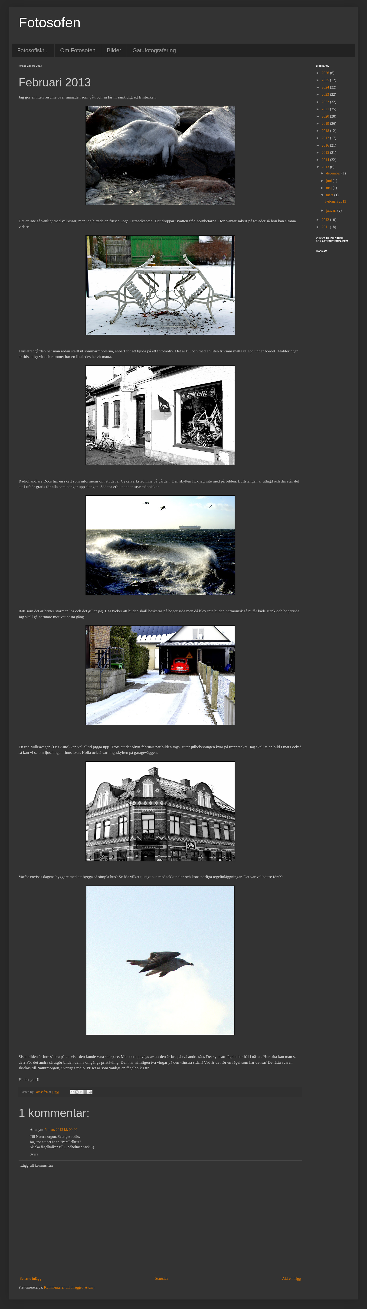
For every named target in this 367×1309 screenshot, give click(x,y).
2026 (326, 73)
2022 (326, 102)
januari (331, 210)
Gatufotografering (154, 50)
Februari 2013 (335, 201)
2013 (326, 167)
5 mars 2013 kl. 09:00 (61, 1130)
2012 (326, 220)
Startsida (161, 1278)
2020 (326, 116)
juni (329, 181)
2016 (326, 145)
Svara (34, 1154)
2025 (326, 80)
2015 (326, 152)
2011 (326, 227)
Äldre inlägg (291, 1278)
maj (329, 188)
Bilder (114, 50)
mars (330, 195)
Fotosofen (50, 22)
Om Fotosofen (77, 50)
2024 (326, 87)
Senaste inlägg (30, 1278)
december (333, 173)
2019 (326, 123)
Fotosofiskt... (33, 50)
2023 (326, 94)
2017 (326, 138)
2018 (326, 131)
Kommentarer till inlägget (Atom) (69, 1287)
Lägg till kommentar (36, 1165)
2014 (326, 160)
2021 (326, 109)
